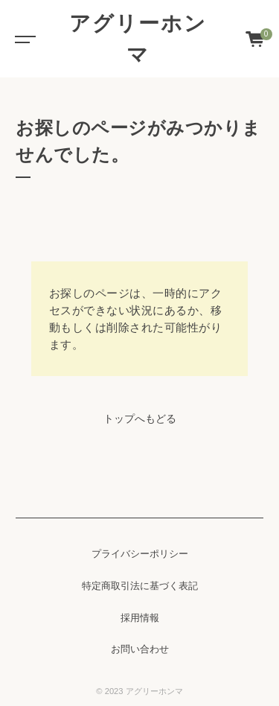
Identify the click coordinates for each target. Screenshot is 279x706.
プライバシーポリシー (140, 554)
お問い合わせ (140, 649)
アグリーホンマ (138, 38)
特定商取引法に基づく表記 (140, 586)
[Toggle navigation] (22, 38)
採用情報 (140, 618)
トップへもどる (139, 418)
